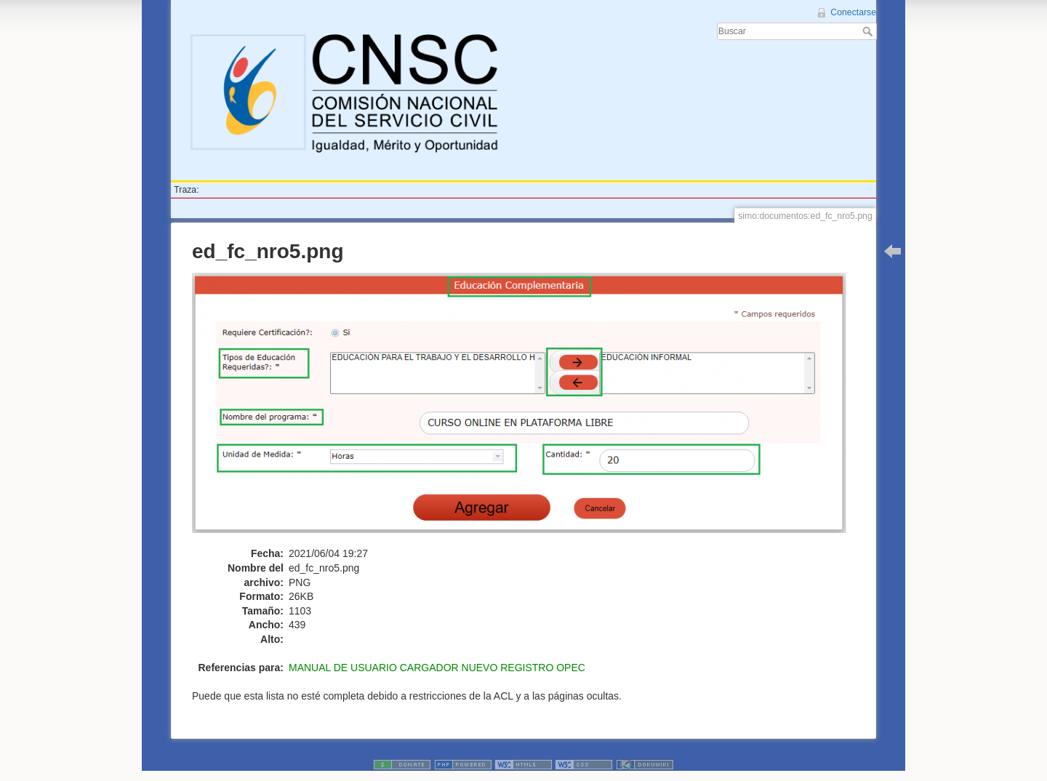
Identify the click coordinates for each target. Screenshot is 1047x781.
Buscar (869, 31)
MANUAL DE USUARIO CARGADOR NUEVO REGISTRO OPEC (437, 667)
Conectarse (853, 12)
